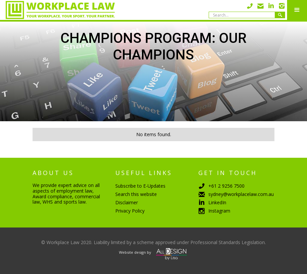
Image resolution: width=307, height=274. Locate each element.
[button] (297, 10)
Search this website (136, 194)
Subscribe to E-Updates (140, 186)
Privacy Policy (130, 211)
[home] (57, 10)
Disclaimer (126, 202)
